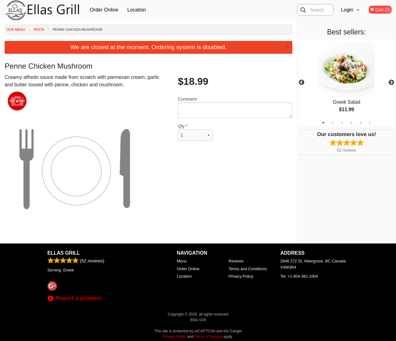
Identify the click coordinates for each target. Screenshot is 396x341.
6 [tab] (370, 123)
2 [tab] (333, 123)
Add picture (17, 101)
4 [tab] (351, 123)
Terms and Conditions (248, 268)
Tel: (299, 276)
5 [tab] (360, 123)
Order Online (104, 9)
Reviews (236, 261)
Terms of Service (208, 336)
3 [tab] (342, 123)
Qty (195, 132)
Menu (182, 261)
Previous (301, 83)
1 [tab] (323, 123)
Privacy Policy (241, 276)
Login (347, 9)
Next (391, 83)
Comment (235, 107)
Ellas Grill (64, 253)
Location (136, 9)
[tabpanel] (346, 82)
